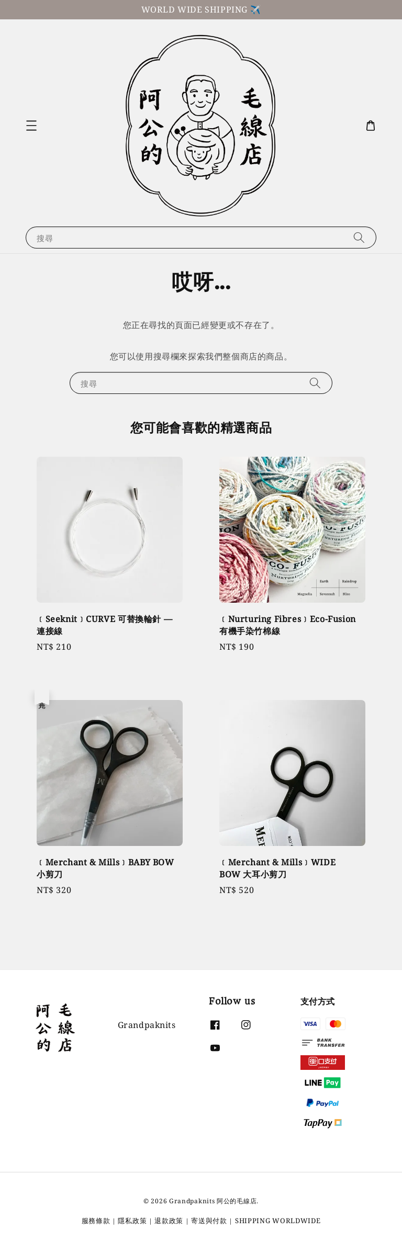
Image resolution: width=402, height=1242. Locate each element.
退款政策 (168, 1220)
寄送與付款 (209, 1220)
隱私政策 (132, 1220)
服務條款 (96, 1220)
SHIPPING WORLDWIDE (278, 1220)
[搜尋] (359, 237)
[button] (31, 125)
